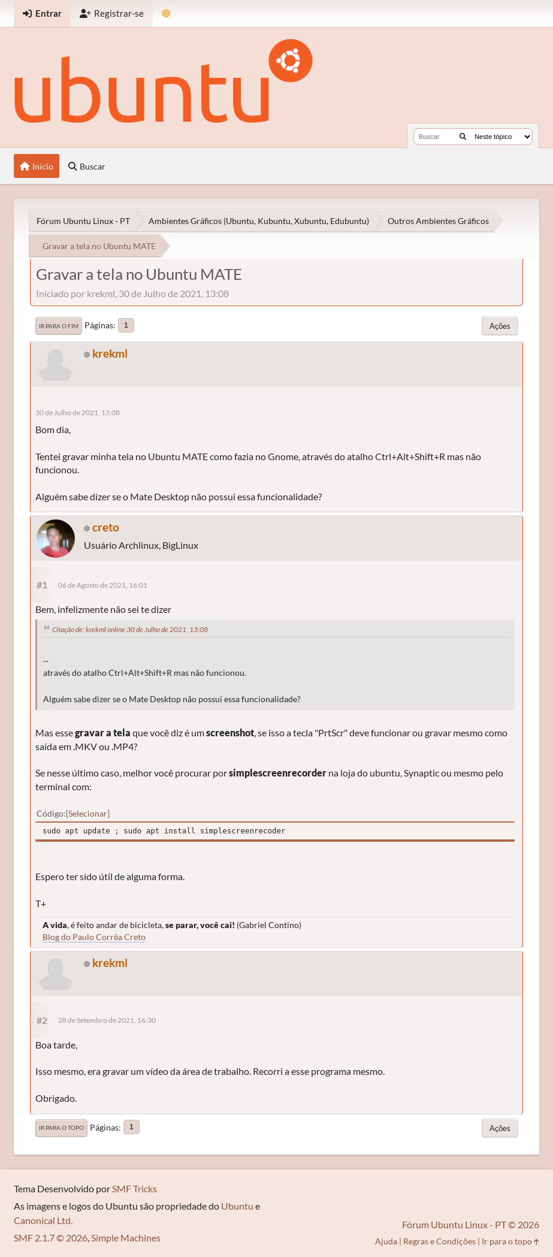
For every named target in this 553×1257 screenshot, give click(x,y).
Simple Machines (126, 1237)
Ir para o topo (61, 1127)
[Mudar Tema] (166, 13)
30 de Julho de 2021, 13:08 (77, 412)
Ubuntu (237, 1205)
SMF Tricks (134, 1188)
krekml (110, 353)
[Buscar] (463, 136)
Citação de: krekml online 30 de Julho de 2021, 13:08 (130, 629)
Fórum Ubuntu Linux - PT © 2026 (470, 1224)
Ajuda (386, 1241)
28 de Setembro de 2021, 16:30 (107, 1020)
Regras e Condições (439, 1241)
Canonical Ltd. (43, 1220)
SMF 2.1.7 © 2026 (50, 1237)
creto (105, 527)
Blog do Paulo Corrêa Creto (94, 937)
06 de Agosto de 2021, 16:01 (102, 585)
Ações (499, 326)
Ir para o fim (58, 326)
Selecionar (87, 813)
